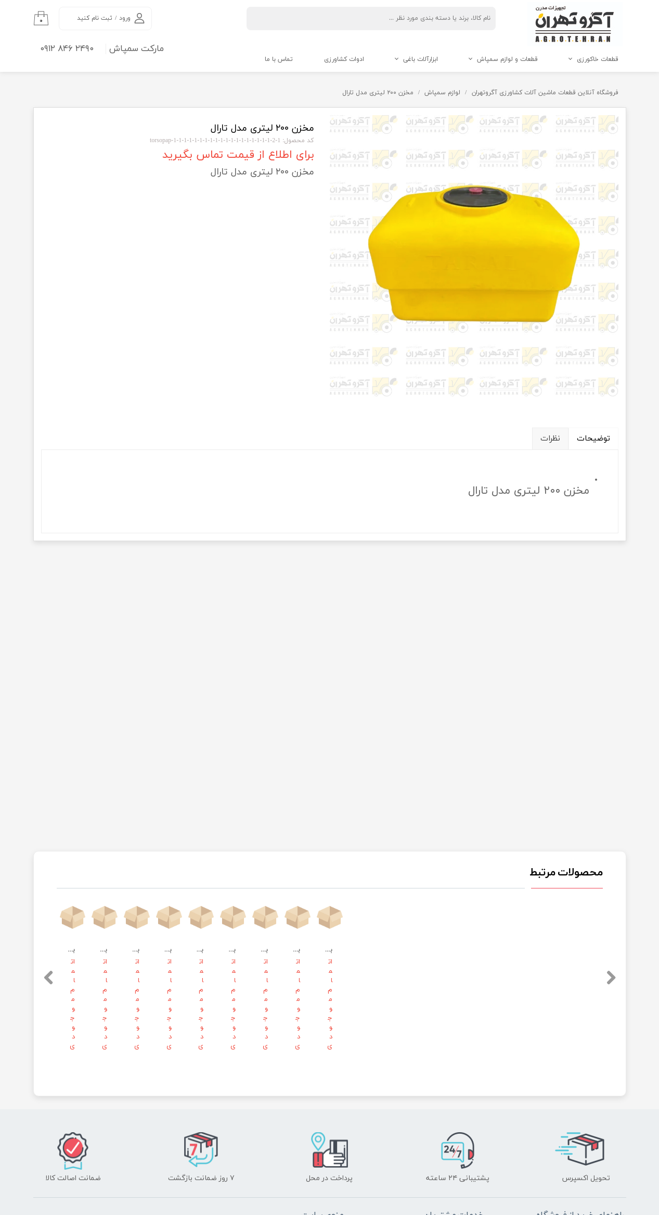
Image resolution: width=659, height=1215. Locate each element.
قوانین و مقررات (315, 955)
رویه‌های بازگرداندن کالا (447, 955)
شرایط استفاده (458, 974)
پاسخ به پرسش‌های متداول (440, 937)
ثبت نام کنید (94, 18)
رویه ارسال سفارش (592, 954)
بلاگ (471, 1012)
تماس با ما (279, 59)
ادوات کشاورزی (344, 59)
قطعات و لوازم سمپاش (507, 59)
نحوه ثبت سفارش (593, 937)
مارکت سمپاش (136, 49)
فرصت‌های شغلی (315, 937)
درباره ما (326, 993)
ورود (125, 18)
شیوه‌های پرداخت (594, 972)
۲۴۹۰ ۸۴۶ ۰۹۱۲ (67, 49)
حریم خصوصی (458, 993)
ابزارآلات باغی (420, 59)
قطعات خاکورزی (597, 59)
